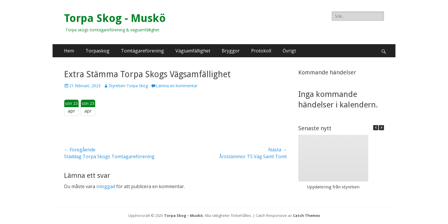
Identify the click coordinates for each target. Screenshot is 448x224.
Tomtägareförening (142, 51)
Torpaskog (97, 51)
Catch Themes (306, 215)
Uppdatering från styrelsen (333, 187)
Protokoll (261, 51)
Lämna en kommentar (176, 85)
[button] (381, 127)
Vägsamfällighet (192, 51)
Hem (69, 51)
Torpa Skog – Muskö (183, 215)
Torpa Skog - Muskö (115, 18)
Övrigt (289, 51)
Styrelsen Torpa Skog (128, 85)
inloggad (105, 186)
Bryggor (231, 51)
